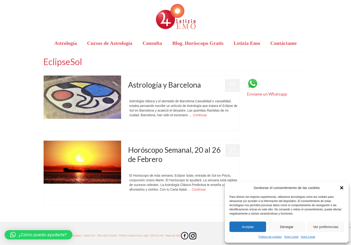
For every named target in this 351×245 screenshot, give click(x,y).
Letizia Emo (141, 94)
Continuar (200, 115)
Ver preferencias (325, 227)
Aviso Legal (291, 236)
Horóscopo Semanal (217, 168)
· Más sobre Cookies (106, 235)
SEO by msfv (156, 235)
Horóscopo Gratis (195, 94)
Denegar (286, 227)
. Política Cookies (127, 235)
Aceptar (248, 227)
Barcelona (178, 94)
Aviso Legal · (142, 235)
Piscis (146, 200)
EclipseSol (136, 126)
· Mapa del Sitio (172, 235)
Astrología (178, 168)
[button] (341, 187)
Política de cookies (270, 236)
